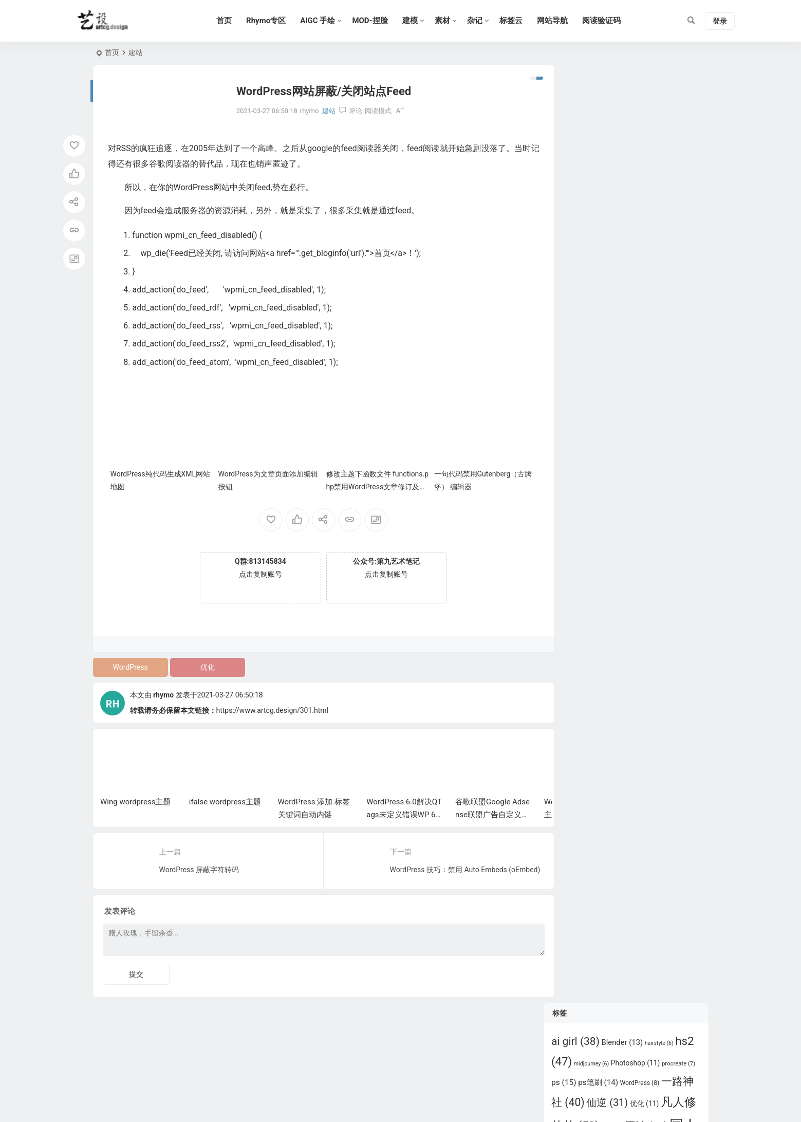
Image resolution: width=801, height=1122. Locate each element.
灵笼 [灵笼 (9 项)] (657, 318)
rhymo (163, 692)
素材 (446, 20)
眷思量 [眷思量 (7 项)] (645, 367)
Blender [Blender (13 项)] (622, 104)
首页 (228, 20)
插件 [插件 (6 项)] (647, 265)
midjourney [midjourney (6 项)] (591, 126)
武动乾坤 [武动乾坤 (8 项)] (627, 318)
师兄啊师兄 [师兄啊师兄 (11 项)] (610, 265)
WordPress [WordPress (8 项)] (640, 145)
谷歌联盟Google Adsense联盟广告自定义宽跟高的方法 (492, 811)
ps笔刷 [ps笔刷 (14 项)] (598, 145)
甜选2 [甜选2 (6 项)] (633, 345)
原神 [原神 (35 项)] (645, 188)
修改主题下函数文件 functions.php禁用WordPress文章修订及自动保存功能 (367, 484)
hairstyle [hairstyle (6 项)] (659, 105)
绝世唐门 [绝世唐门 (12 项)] (642, 402)
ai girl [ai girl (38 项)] (575, 103)
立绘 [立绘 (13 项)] (582, 402)
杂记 (479, 20)
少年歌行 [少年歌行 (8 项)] (626, 239)
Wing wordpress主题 (135, 798)
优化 (203, 664)
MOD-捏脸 (374, 20)
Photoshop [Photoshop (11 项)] (635, 125)
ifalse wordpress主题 (225, 798)
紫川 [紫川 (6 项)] (609, 402)
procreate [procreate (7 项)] (678, 126)
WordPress (128, 664)
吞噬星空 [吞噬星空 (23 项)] (614, 213)
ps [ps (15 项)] (563, 145)
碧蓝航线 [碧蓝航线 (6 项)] (675, 367)
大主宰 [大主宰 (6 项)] (656, 215)
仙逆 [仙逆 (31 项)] (607, 165)
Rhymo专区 (270, 20)
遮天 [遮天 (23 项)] (640, 421)
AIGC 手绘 (322, 20)
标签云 (515, 20)
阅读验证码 (605, 20)
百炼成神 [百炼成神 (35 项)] (598, 365)
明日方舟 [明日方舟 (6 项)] (593, 318)
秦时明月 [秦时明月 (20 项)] (635, 383)
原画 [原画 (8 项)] (612, 189)
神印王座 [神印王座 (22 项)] (579, 383)
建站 (135, 52)
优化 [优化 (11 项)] (644, 165)
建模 (414, 20)
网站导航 (556, 20)
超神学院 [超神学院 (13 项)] (596, 422)
